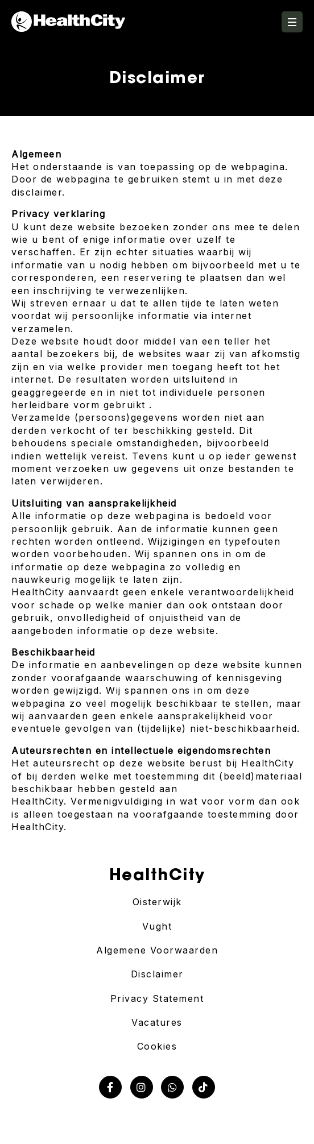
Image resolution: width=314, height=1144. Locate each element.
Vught (157, 926)
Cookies (157, 1046)
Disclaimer (157, 974)
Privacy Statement (157, 998)
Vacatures (157, 1022)
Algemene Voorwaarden (157, 950)
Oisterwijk (157, 901)
